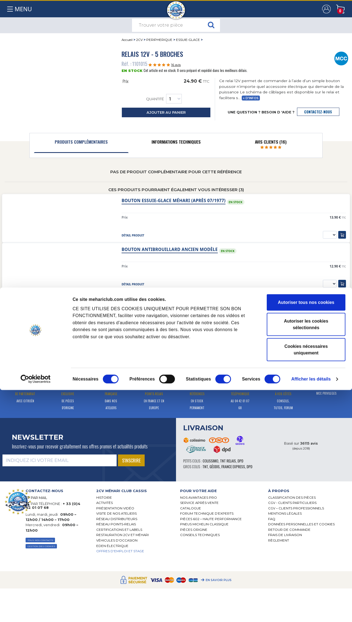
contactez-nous (318, 112)
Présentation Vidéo (115, 508)
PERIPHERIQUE (159, 40)
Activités (104, 503)
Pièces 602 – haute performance (211, 519)
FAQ (271, 519)
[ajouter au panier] (342, 235)
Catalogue (190, 508)
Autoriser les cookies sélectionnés (306, 556)
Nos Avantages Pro (198, 498)
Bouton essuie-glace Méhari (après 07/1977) (174, 200)
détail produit (133, 235)
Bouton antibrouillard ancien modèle (170, 249)
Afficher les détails (311, 611)
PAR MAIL (39, 498)
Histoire (104, 498)
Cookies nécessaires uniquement (306, 581)
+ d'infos (250, 98)
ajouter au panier (166, 112)
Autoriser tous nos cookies (306, 534)
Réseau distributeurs (116, 519)
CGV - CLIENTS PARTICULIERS (292, 503)
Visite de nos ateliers (116, 513)
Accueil (127, 40)
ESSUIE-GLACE (188, 40)
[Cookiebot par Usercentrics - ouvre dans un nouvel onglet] (36, 611)
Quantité (164, 99)
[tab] (81, 143)
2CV (139, 40)
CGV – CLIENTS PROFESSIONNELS (296, 508)
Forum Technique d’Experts (206, 513)
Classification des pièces (292, 498)
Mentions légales (285, 513)
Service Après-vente (199, 503)
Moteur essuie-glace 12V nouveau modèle (172, 298)
